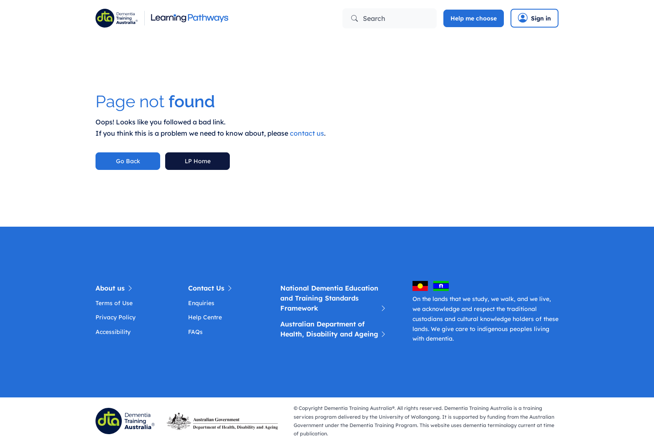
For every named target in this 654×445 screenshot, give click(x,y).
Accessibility (113, 332)
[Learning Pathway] (208, 18)
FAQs (195, 332)
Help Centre (205, 317)
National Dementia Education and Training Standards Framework (333, 298)
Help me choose (473, 18)
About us (114, 288)
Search (368, 18)
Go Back (128, 161)
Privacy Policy (116, 317)
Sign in (534, 18)
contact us (307, 133)
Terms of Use (114, 303)
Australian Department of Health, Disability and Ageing (333, 329)
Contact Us (210, 288)
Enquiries (201, 303)
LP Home (198, 161)
